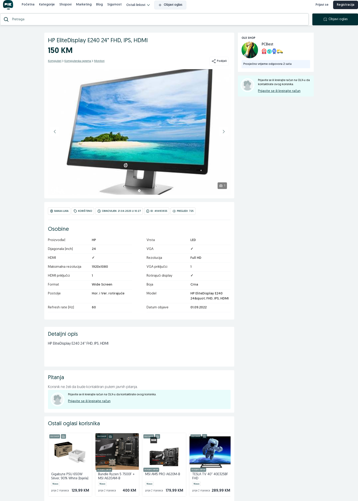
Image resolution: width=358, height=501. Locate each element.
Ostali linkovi (141, 8)
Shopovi (69, 8)
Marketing (87, 8)
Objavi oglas (174, 8)
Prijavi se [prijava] (318, 8)
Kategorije (50, 8)
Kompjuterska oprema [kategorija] (77, 68)
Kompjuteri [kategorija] (54, 68)
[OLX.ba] (12, 8)
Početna (31, 8)
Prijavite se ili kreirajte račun (89, 408)
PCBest (267, 52)
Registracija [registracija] (342, 8)
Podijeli (219, 68)
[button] (54, 138)
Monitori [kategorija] (99, 68)
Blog (103, 8)
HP (94, 247)
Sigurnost (118, 8)
